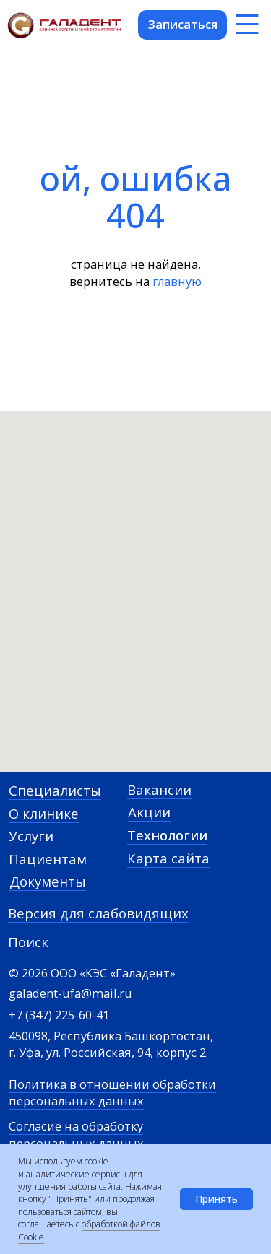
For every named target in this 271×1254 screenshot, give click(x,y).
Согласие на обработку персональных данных (76, 1134)
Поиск (28, 942)
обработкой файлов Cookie (89, 1230)
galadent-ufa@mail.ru (70, 993)
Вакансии (159, 789)
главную (177, 281)
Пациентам (48, 859)
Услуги (31, 836)
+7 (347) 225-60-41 (59, 1014)
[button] (182, 25)
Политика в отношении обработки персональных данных (112, 1092)
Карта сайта (168, 858)
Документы (47, 881)
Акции (149, 812)
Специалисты (55, 790)
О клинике (44, 813)
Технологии (167, 835)
